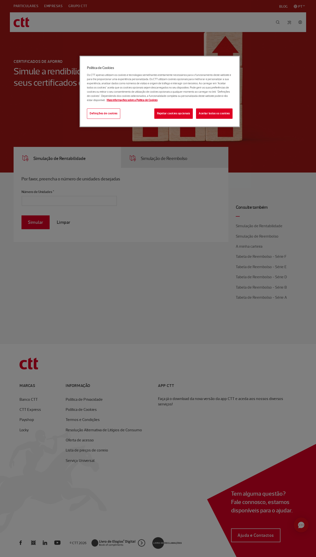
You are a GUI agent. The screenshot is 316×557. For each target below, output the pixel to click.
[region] (159, 91)
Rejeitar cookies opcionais (173, 113)
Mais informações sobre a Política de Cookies (132, 100)
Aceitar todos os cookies (214, 113)
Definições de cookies (104, 113)
